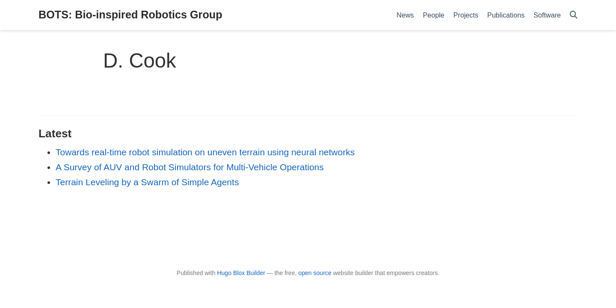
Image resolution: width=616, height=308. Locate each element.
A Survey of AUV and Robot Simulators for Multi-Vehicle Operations (190, 167)
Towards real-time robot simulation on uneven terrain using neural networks (205, 152)
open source (314, 273)
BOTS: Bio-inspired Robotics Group (130, 15)
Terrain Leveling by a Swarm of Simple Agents (147, 182)
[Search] (574, 15)
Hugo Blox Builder (241, 273)
